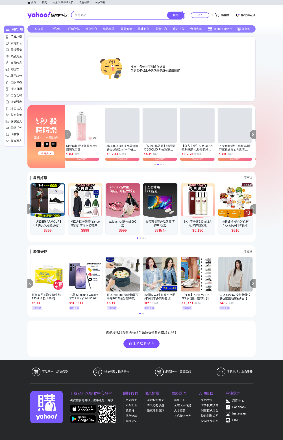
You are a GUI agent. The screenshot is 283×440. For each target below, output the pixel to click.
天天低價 (126, 28)
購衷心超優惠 (155, 405)
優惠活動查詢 (155, 410)
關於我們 (131, 400)
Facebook (239, 407)
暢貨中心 (91, 28)
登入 (200, 15)
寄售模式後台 (209, 405)
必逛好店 (161, 28)
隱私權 (130, 410)
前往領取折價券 (142, 343)
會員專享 (196, 28)
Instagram (239, 413)
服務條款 (131, 415)
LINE (236, 420)
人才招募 (180, 410)
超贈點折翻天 (155, 400)
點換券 (39, 28)
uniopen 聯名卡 (220, 29)
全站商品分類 (209, 420)
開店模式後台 (209, 410)
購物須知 (131, 420)
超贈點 (244, 29)
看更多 (248, 177)
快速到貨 (143, 28)
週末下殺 (178, 28)
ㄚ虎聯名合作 (182, 415)
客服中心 (180, 400)
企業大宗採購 (182, 405)
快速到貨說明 (209, 415)
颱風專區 (109, 28)
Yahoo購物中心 (47, 15)
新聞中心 (238, 400)
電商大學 (207, 400)
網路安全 (131, 405)
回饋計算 (74, 28)
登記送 (56, 28)
